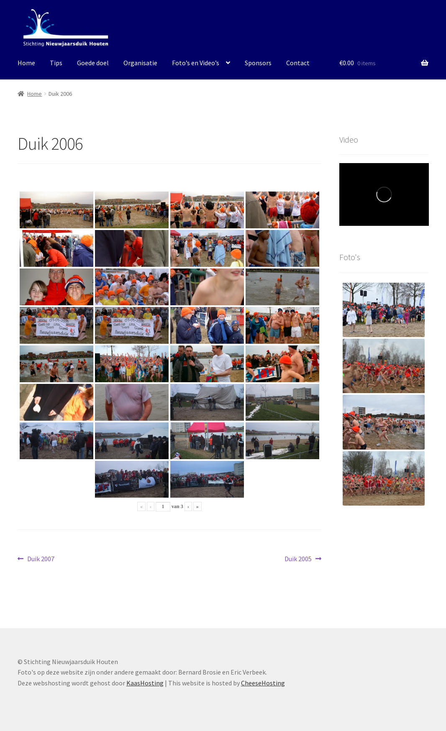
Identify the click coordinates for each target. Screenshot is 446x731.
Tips (56, 63)
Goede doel (93, 63)
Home (26, 63)
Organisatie (140, 63)
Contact (298, 63)
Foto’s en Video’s (195, 63)
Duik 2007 (40, 559)
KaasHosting (145, 683)
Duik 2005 (298, 559)
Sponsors (258, 63)
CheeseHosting (263, 683)
